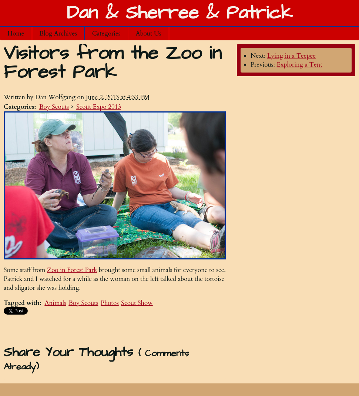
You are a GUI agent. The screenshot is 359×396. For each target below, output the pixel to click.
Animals (55, 303)
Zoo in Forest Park (72, 270)
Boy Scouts (54, 107)
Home (15, 33)
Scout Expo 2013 (98, 107)
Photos (110, 303)
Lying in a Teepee (291, 55)
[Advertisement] (114, 328)
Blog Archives (58, 33)
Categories (106, 33)
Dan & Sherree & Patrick (179, 13)
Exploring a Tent (299, 64)
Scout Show (136, 303)
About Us (148, 33)
